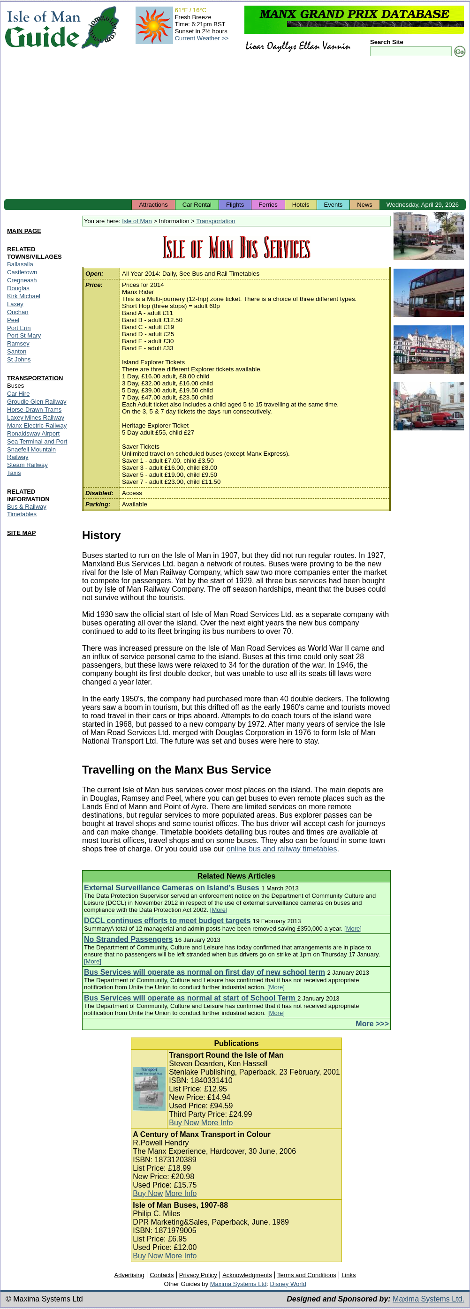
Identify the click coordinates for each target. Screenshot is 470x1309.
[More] (218, 909)
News (364, 204)
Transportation (215, 221)
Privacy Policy (198, 1275)
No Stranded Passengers (128, 939)
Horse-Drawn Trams (34, 409)
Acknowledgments (247, 1275)
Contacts (162, 1275)
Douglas (18, 288)
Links (348, 1275)
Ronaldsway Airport (33, 433)
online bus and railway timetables (282, 849)
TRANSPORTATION (35, 378)
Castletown (22, 272)
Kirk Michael (23, 296)
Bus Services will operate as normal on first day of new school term (204, 972)
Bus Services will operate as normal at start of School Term (190, 998)
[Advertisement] (235, 129)
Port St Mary (24, 335)
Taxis (14, 472)
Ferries (267, 204)
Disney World (288, 1283)
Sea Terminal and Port (37, 441)
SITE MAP (21, 532)
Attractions (153, 204)
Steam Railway (27, 464)
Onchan (18, 312)
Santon (16, 351)
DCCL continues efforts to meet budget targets (167, 921)
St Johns (19, 359)
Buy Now (184, 1123)
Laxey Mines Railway (35, 417)
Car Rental (197, 204)
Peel (13, 319)
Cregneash (22, 280)
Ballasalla (20, 264)
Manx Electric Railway (37, 425)
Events (333, 204)
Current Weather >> (202, 38)
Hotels (301, 204)
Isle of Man (137, 221)
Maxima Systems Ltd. (428, 1299)
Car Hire (18, 393)
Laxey (15, 304)
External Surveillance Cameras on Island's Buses (171, 888)
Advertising (129, 1275)
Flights (235, 204)
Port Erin (19, 327)
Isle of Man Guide (42, 27)
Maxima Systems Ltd (238, 1283)
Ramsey (18, 343)
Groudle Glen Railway (36, 401)
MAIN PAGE (24, 230)
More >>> (372, 1024)
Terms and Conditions (306, 1275)
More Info (217, 1123)
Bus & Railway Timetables (26, 510)
